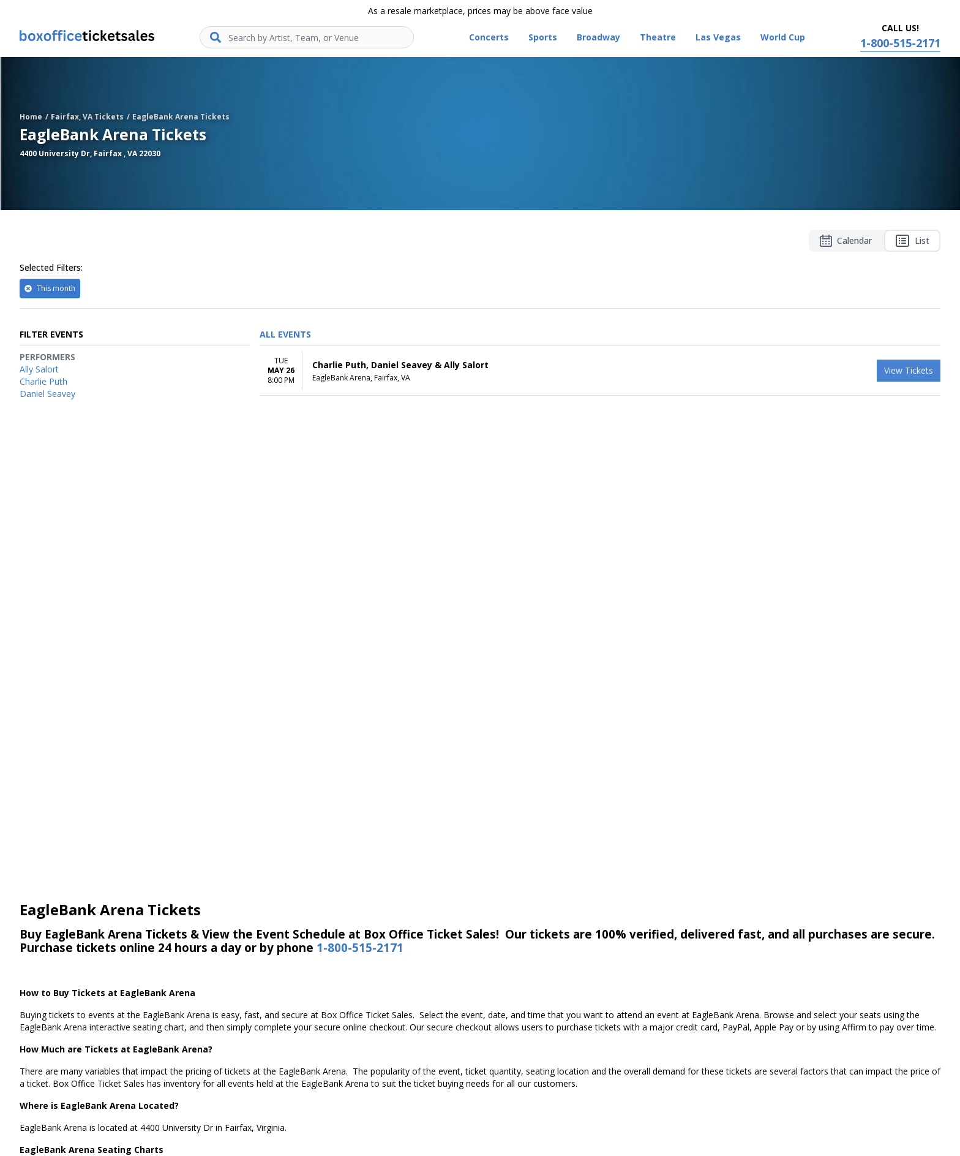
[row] (600, 371)
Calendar (846, 241)
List (912, 240)
